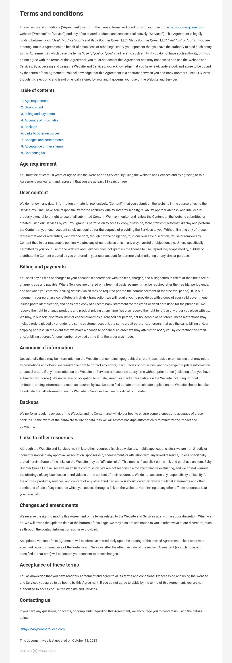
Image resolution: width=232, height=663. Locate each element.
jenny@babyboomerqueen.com (42, 629)
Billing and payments (40, 114)
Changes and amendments (44, 140)
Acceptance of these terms (44, 146)
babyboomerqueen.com (187, 27)
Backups (31, 127)
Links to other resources (42, 133)
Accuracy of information (42, 120)
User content (34, 107)
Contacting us (35, 153)
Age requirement (37, 101)
